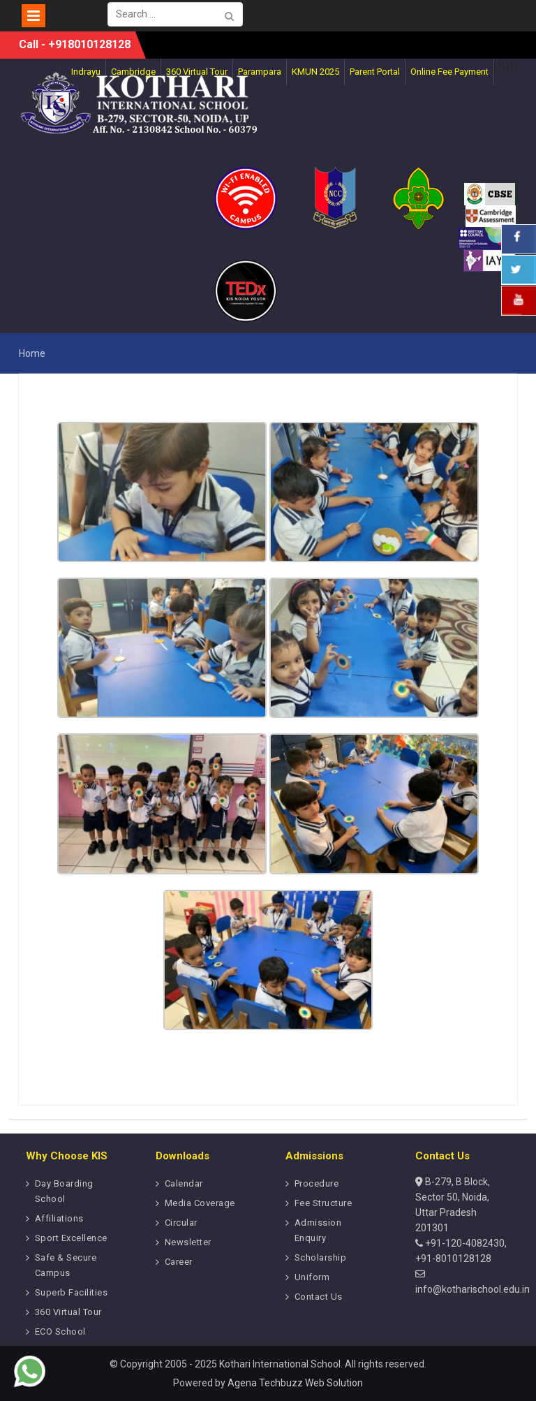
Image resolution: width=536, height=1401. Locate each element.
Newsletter (188, 1242)
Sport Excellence (71, 1238)
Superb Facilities (71, 1292)
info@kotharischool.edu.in (472, 1289)
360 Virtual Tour (68, 1312)
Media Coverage (200, 1203)
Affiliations (59, 1218)
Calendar (184, 1183)
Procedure (317, 1183)
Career (179, 1261)
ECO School (60, 1331)
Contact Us (319, 1296)
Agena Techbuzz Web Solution (295, 1382)
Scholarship (321, 1257)
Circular (181, 1222)
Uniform (312, 1277)
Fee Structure (323, 1203)
